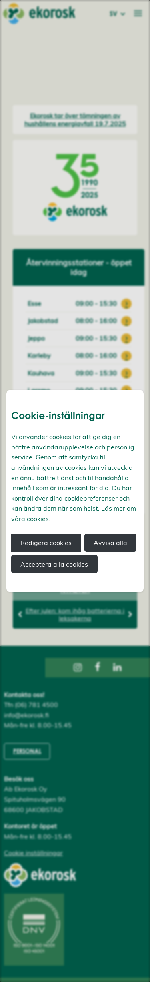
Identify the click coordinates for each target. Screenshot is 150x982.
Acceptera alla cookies (54, 564)
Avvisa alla (110, 543)
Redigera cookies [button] (46, 543)
